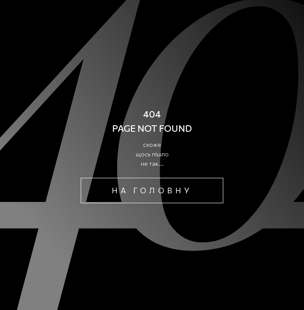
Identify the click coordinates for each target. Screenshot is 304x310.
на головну (152, 190)
